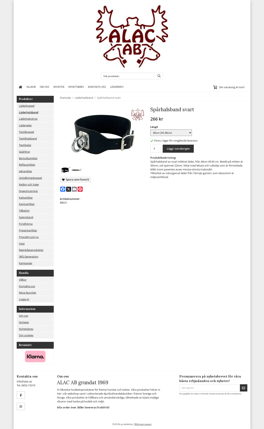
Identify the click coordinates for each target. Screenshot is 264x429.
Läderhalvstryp (28, 119)
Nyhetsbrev (76, 86)
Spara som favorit (75, 179)
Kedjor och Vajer (29, 184)
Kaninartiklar (27, 204)
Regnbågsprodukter (31, 250)
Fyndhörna (26, 224)
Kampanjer (25, 263)
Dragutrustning (28, 191)
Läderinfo (116, 86)
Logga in (24, 299)
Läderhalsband (28, 112)
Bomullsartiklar (28, 158)
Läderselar (25, 125)
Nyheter (58, 86)
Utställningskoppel (30, 178)
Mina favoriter (27, 292)
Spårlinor (24, 152)
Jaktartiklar (25, 171)
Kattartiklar (26, 197)
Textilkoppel (26, 132)
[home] (20, 86)
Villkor (31, 86)
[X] (68, 189)
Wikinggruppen (143, 424)
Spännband (26, 217)
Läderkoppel (26, 106)
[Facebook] (63, 189)
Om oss (44, 86)
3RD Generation (28, 256)
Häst (22, 243)
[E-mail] (74, 189)
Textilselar (25, 145)
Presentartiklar (28, 230)
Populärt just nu (29, 237)
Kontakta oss (97, 86)
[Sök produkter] (127, 76)
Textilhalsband (28, 138)
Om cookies (26, 335)
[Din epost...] (209, 387)
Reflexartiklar (27, 164)
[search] (158, 76)
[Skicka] (243, 387)
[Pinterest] (80, 189)
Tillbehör (24, 210)
